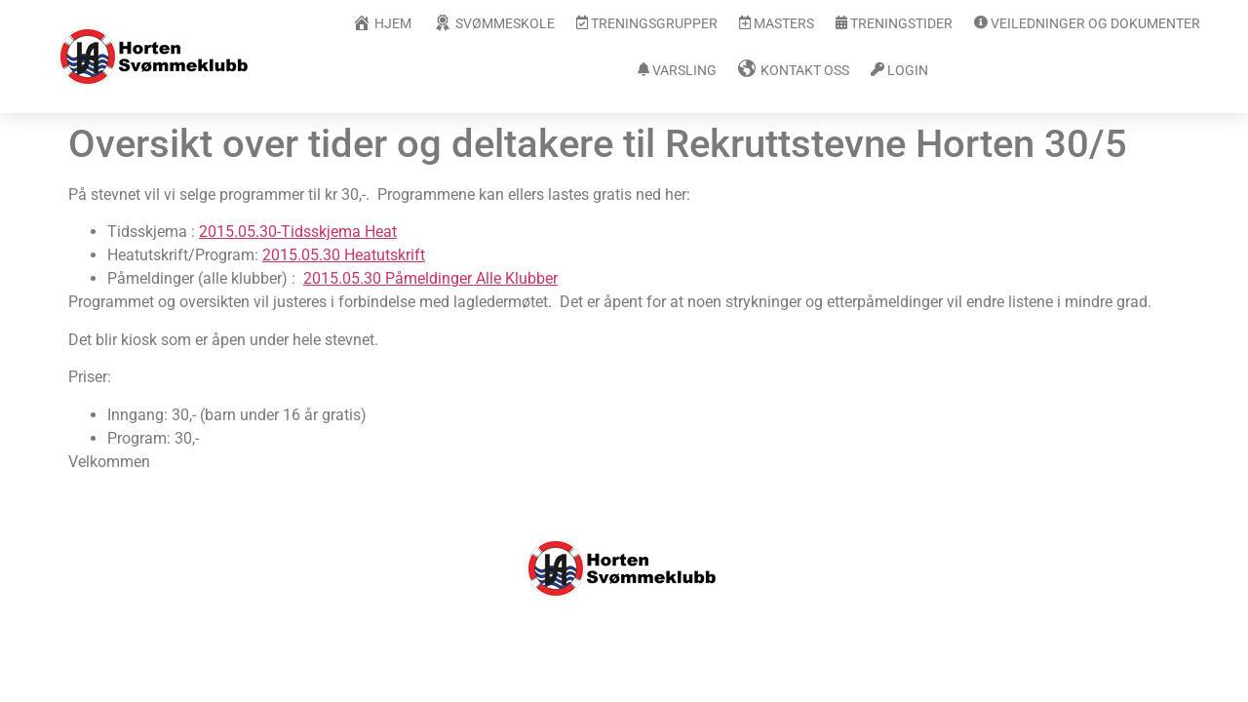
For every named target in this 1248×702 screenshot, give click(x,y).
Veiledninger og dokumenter (1087, 24)
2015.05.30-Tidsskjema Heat (298, 231)
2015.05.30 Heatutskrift (343, 255)
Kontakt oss (793, 69)
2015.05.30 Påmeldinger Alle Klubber (430, 278)
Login (899, 70)
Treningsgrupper (647, 24)
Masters (776, 24)
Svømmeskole (494, 22)
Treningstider (894, 24)
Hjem (381, 22)
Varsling (677, 70)
